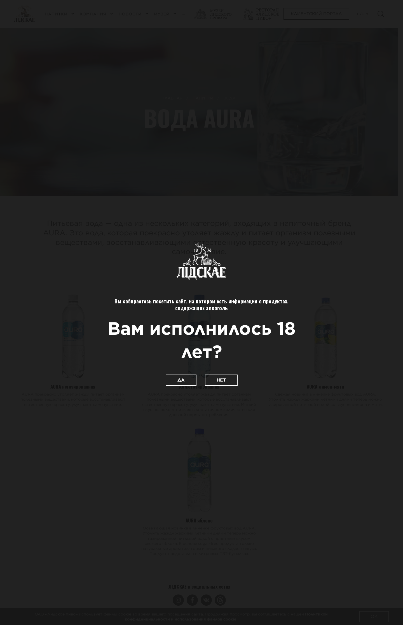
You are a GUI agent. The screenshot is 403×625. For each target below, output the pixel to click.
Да (181, 380)
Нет (221, 380)
